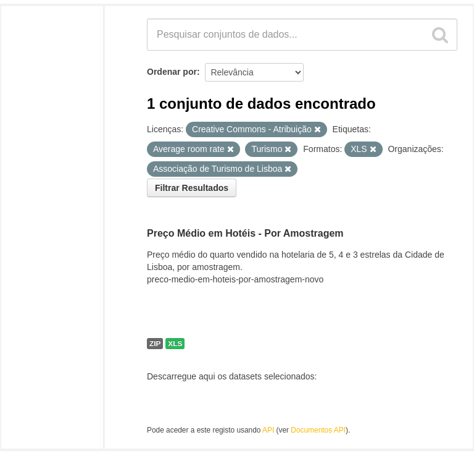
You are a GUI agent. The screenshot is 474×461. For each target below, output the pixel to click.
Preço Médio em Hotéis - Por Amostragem (245, 233)
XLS (175, 343)
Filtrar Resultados (191, 188)
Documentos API (318, 430)
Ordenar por (172, 72)
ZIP (154, 343)
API (268, 430)
